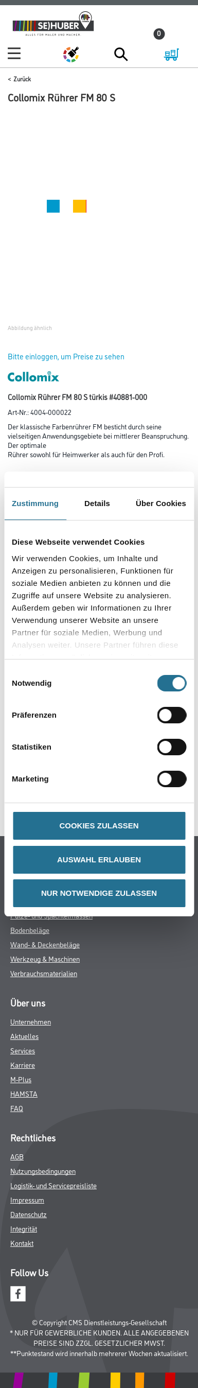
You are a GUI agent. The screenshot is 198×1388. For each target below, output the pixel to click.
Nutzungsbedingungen (43, 1170)
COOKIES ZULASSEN (98, 825)
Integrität (23, 1228)
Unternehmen (30, 1021)
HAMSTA (24, 1093)
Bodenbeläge (29, 929)
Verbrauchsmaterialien (43, 973)
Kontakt (21, 1242)
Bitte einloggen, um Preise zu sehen (66, 356)
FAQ (16, 1108)
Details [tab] (97, 503)
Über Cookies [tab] (161, 503)
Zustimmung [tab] (35, 503)
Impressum (27, 1199)
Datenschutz (28, 1214)
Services (22, 1050)
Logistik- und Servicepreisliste (53, 1185)
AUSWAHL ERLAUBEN (99, 859)
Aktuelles (24, 1035)
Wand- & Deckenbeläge (45, 944)
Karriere (22, 1064)
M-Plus (20, 1079)
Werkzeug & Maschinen (45, 958)
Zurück (22, 78)
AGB (17, 1156)
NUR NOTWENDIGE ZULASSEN (99, 893)
